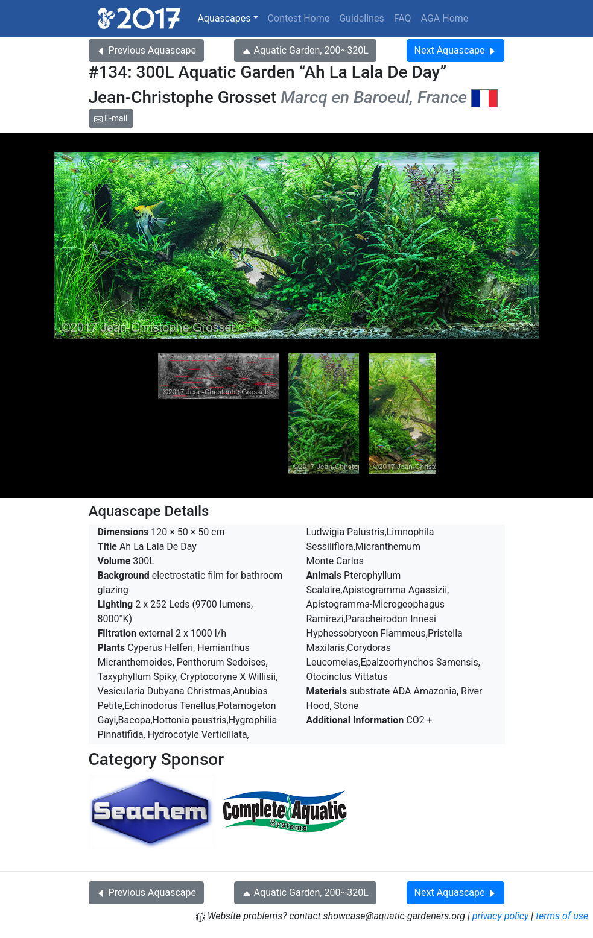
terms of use (562, 916)
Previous (146, 50)
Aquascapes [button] (223, 18)
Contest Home (299, 18)
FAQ (402, 18)
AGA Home (445, 18)
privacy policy (500, 916)
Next (455, 50)
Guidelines (361, 18)
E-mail (111, 118)
